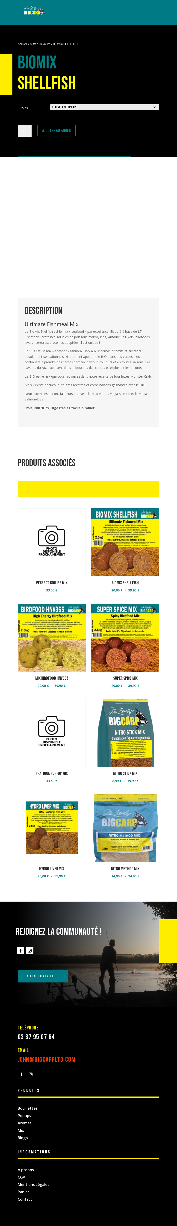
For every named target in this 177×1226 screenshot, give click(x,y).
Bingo (23, 1137)
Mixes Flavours (40, 44)
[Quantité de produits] (25, 131)
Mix (21, 1130)
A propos (26, 1169)
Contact (25, 1199)
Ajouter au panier (56, 130)
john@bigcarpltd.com (47, 1059)
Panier (23, 1191)
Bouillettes (28, 1108)
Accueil (22, 44)
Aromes (25, 1123)
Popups (24, 1115)
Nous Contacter (43, 976)
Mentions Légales (33, 1184)
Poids (24, 108)
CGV (21, 1177)
